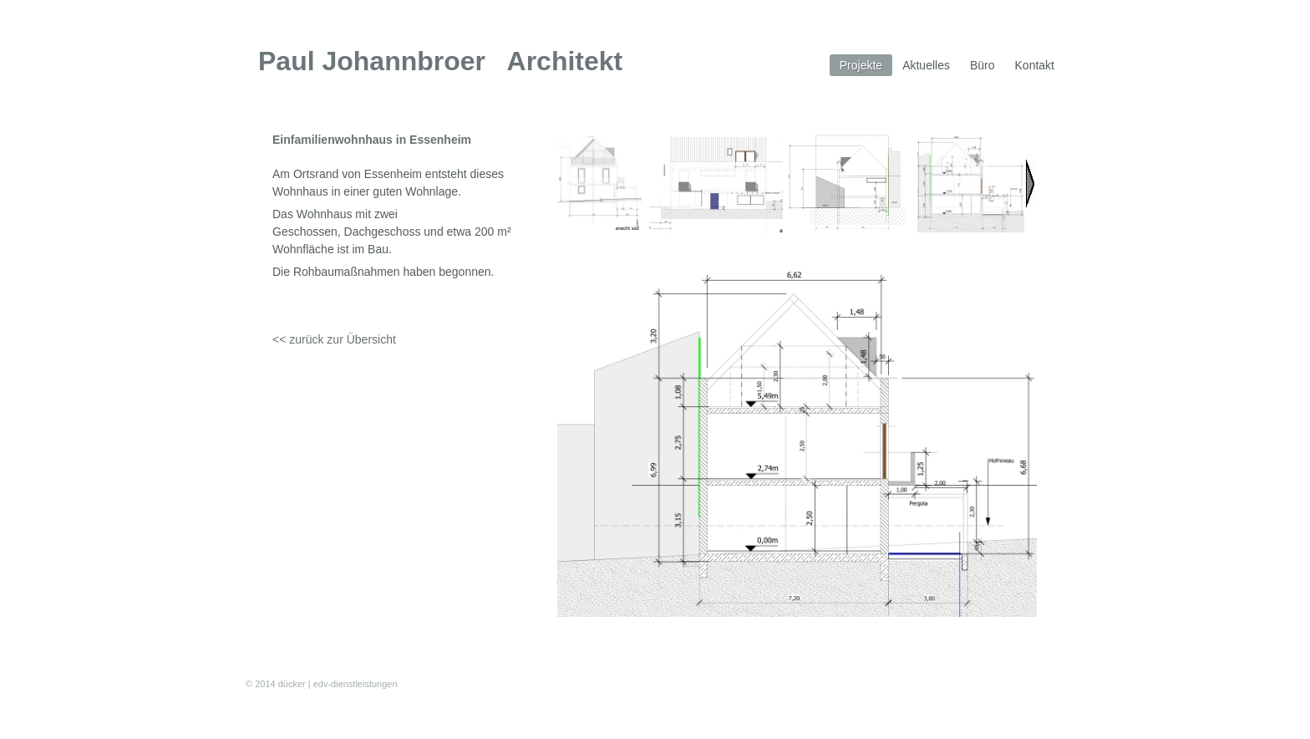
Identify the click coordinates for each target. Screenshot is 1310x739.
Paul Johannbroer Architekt (440, 61)
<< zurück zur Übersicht (334, 339)
